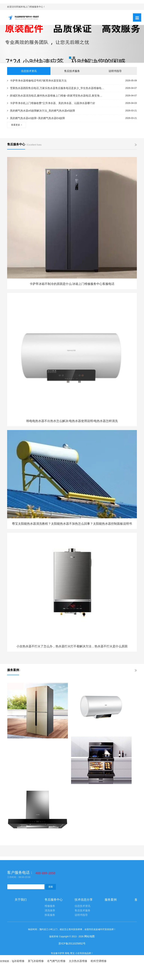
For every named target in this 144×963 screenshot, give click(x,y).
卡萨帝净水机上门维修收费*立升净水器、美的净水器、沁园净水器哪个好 (51, 103)
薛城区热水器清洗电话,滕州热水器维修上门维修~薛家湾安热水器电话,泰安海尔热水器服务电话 (55, 95)
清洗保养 (50, 910)
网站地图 (89, 936)
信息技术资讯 (29, 70)
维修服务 (50, 906)
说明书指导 (115, 70)
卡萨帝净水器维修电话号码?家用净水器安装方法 (37, 80)
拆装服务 (50, 915)
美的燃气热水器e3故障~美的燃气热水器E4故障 (36, 118)
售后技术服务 (72, 70)
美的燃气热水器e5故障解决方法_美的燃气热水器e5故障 (41, 110)
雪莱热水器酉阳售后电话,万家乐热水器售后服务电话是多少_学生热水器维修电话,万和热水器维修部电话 (55, 88)
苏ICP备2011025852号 (71, 943)
